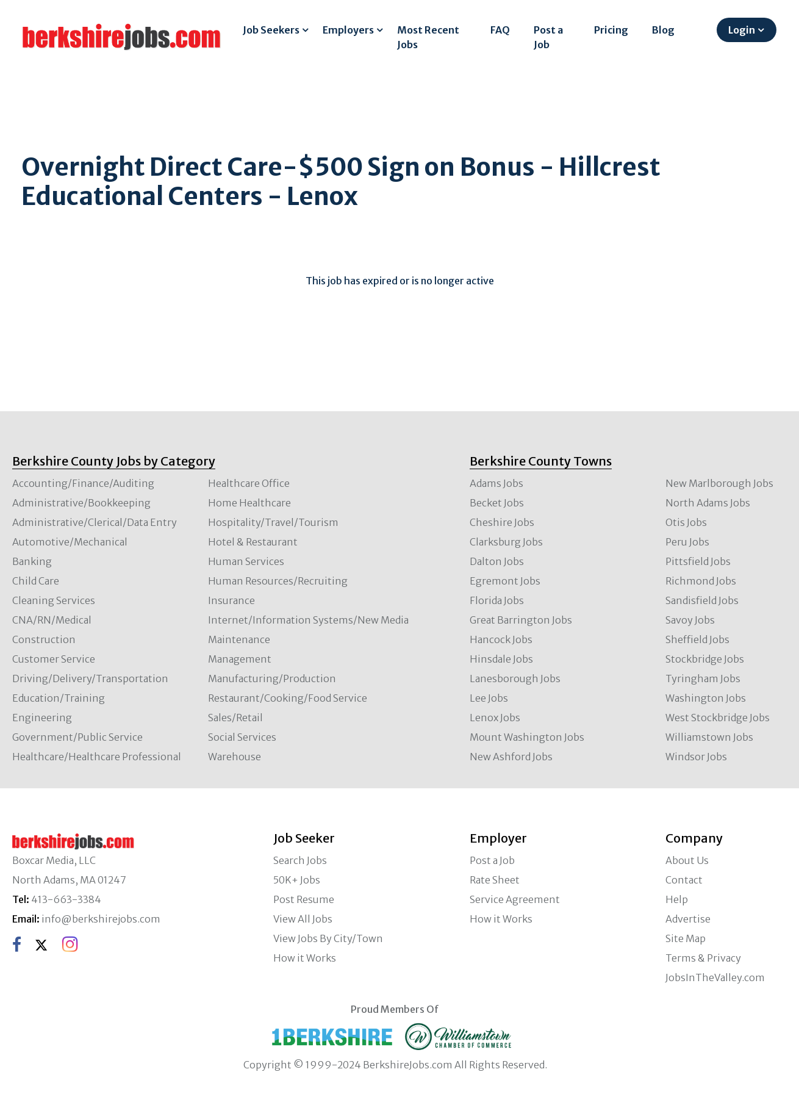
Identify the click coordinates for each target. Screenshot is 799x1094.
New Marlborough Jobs (719, 483)
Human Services (246, 561)
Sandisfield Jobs (702, 600)
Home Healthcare (249, 503)
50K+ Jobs (296, 880)
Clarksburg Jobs (506, 542)
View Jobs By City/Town (328, 938)
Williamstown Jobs (709, 737)
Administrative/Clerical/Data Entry (94, 522)
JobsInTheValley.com (715, 977)
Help (676, 899)
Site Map (685, 938)
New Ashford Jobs (511, 756)
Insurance (231, 600)
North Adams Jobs (707, 503)
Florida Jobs (497, 600)
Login (741, 30)
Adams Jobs (496, 483)
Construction (44, 639)
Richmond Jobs (700, 581)
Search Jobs (300, 860)
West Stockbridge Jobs (717, 717)
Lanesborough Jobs (515, 678)
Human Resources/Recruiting (278, 581)
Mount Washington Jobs (527, 737)
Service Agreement (515, 899)
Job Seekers (271, 30)
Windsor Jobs (696, 756)
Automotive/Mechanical (69, 542)
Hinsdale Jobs (501, 659)
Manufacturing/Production (272, 678)
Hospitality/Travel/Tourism (273, 522)
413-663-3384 (66, 899)
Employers (348, 30)
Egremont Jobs (505, 581)
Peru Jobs (687, 542)
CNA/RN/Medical (51, 620)
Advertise (688, 919)
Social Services (242, 737)
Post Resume (303, 899)
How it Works (304, 958)
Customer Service (53, 659)
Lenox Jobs (495, 717)
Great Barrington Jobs (521, 620)
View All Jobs (302, 919)
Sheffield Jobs (697, 639)
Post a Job (548, 37)
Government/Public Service (77, 737)
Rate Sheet (495, 880)
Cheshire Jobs (502, 522)
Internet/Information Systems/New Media (308, 620)
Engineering (42, 717)
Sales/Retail (235, 717)
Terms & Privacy (703, 958)
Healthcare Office (249, 483)
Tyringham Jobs (702, 678)
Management (239, 659)
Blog (663, 30)
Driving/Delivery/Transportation (90, 678)
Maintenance (239, 639)
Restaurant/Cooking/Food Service (287, 698)
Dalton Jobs (497, 561)
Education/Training (58, 698)
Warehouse (234, 756)
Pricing (611, 30)
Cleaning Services (53, 600)
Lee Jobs (489, 698)
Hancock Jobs (501, 639)
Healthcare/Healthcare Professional (96, 756)
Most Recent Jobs (428, 37)
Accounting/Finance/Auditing (83, 483)
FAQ (500, 30)
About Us (687, 860)
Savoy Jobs (690, 620)
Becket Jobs (497, 503)
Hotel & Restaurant (253, 542)
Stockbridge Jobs (704, 659)
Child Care (35, 581)
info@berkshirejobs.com (100, 919)
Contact (684, 880)
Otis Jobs (686, 522)
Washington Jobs (705, 698)
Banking (32, 561)
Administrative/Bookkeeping (81, 503)
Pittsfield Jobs (698, 561)
